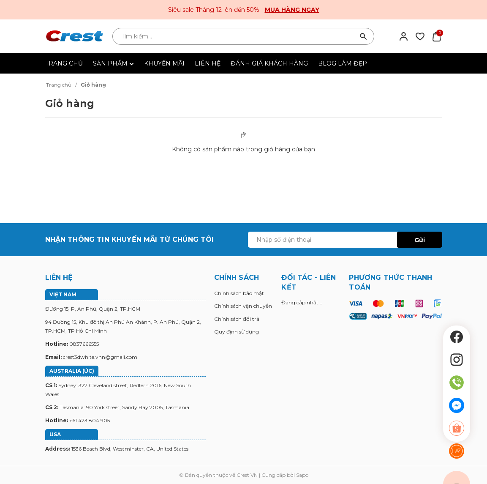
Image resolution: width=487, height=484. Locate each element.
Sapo (302, 475)
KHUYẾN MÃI (164, 63)
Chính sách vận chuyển (243, 306)
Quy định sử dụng (236, 331)
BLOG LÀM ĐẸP (342, 63)
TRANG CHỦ (64, 63)
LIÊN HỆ (207, 63)
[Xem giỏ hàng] (436, 36)
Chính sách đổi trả (236, 319)
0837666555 (84, 344)
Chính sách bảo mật (239, 293)
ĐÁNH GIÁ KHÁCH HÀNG (269, 63)
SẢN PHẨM (113, 63)
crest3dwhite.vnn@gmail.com (100, 357)
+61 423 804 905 (89, 420)
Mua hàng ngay (292, 10)
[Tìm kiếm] (363, 36)
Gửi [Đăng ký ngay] (419, 240)
